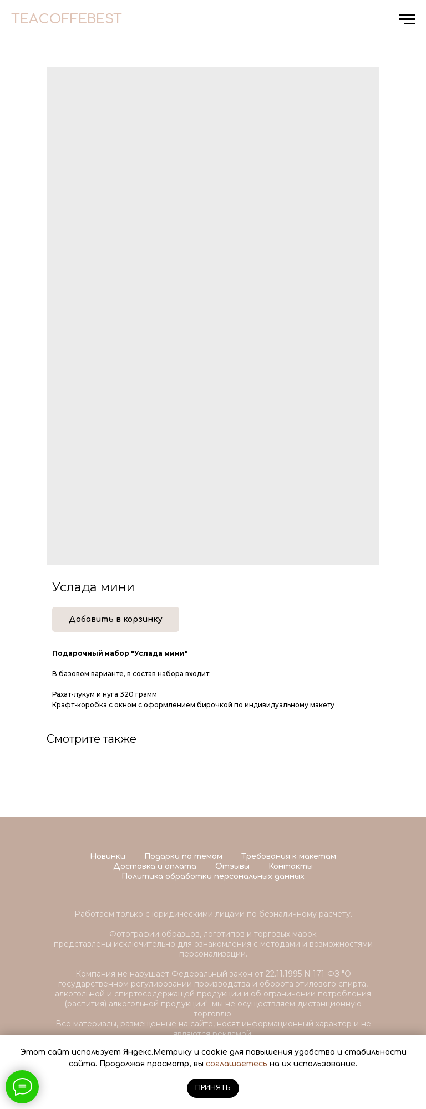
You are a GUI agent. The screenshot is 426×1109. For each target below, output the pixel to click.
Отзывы (232, 866)
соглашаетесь (236, 1064)
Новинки (107, 856)
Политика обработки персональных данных (213, 876)
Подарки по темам (183, 856)
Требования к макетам (288, 856)
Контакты (290, 866)
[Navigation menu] (407, 19)
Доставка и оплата (154, 866)
